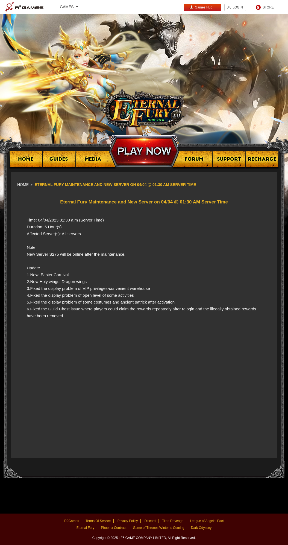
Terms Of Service (98, 521)
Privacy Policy (127, 521)
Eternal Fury (85, 528)
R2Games (24, 7)
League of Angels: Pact (207, 521)
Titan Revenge (172, 521)
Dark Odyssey (201, 528)
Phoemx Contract (114, 528)
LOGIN (238, 7)
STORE (268, 7)
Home (23, 184)
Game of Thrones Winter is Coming (158, 528)
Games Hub (200, 7)
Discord (150, 521)
